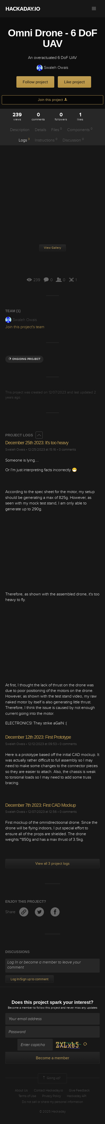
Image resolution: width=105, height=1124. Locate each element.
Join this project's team (24, 326)
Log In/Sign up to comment (29, 979)
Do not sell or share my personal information (52, 1102)
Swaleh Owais (52, 68)
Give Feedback (79, 1090)
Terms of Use (27, 1096)
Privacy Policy (51, 1096)
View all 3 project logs (52, 863)
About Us (21, 1090)
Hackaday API (76, 1096)
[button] (93, 8)
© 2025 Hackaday (52, 1112)
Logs (24, 140)
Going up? (51, 1078)
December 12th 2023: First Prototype (38, 737)
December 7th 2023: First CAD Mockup (40, 805)
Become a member (20, 1008)
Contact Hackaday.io (48, 1090)
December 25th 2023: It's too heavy (36, 442)
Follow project (35, 82)
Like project (74, 82)
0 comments (67, 450)
